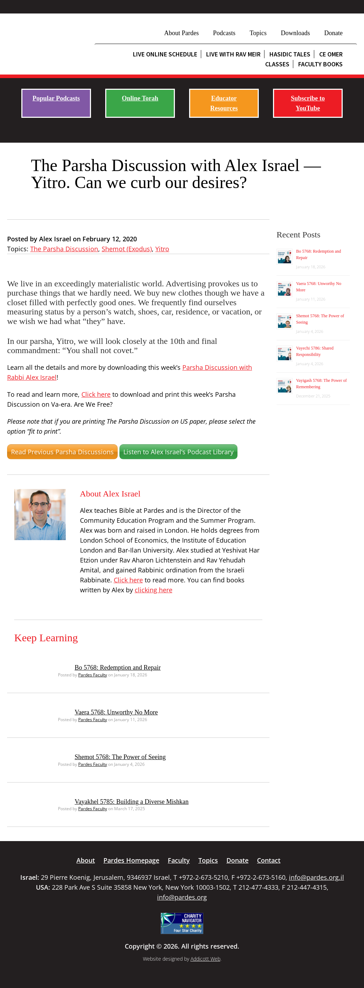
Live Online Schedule (165, 54)
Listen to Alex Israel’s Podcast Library (178, 452)
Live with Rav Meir (233, 54)
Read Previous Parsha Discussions (62, 452)
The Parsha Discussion (64, 249)
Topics (258, 33)
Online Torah (140, 98)
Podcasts (224, 33)
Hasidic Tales (289, 54)
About (85, 860)
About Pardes (181, 33)
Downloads (295, 33)
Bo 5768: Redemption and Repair (118, 667)
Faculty (179, 860)
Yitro (162, 249)
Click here (96, 394)
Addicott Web (205, 958)
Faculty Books (320, 64)
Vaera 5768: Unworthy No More (116, 712)
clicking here (153, 590)
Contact (268, 860)
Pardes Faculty (92, 675)
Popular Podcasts (56, 98)
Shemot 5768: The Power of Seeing (120, 757)
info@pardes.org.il (316, 877)
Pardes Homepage (131, 860)
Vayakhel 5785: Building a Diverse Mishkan (131, 801)
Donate (333, 33)
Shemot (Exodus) (127, 249)
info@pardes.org (182, 897)
